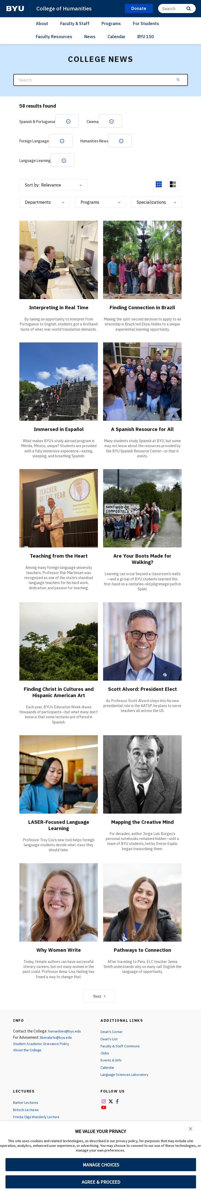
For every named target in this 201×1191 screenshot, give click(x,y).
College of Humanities (64, 8)
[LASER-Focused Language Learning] (58, 775)
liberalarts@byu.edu (56, 1038)
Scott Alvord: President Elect (142, 689)
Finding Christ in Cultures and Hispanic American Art (59, 693)
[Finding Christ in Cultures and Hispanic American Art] (58, 642)
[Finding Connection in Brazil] (142, 260)
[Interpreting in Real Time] (58, 260)
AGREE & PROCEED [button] (101, 1182)
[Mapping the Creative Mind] (142, 775)
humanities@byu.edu (65, 1032)
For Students (146, 23)
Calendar (116, 36)
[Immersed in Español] (58, 382)
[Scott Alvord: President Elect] (142, 642)
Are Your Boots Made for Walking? (142, 560)
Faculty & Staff (75, 23)
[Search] (177, 8)
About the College (28, 1051)
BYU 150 (145, 36)
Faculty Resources (54, 36)
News (90, 36)
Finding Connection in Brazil (142, 308)
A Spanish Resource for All (142, 430)
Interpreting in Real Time (58, 308)
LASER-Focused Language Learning (58, 826)
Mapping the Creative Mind (142, 822)
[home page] (15, 8)
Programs (111, 23)
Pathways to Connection (142, 950)
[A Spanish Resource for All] (142, 382)
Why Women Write (59, 950)
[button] (190, 1128)
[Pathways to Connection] (142, 903)
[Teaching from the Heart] (58, 509)
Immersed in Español (58, 430)
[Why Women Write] (58, 903)
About (42, 23)
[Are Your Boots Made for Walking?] (142, 509)
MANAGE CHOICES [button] (101, 1165)
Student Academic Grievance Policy (42, 1045)
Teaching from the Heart (59, 556)
